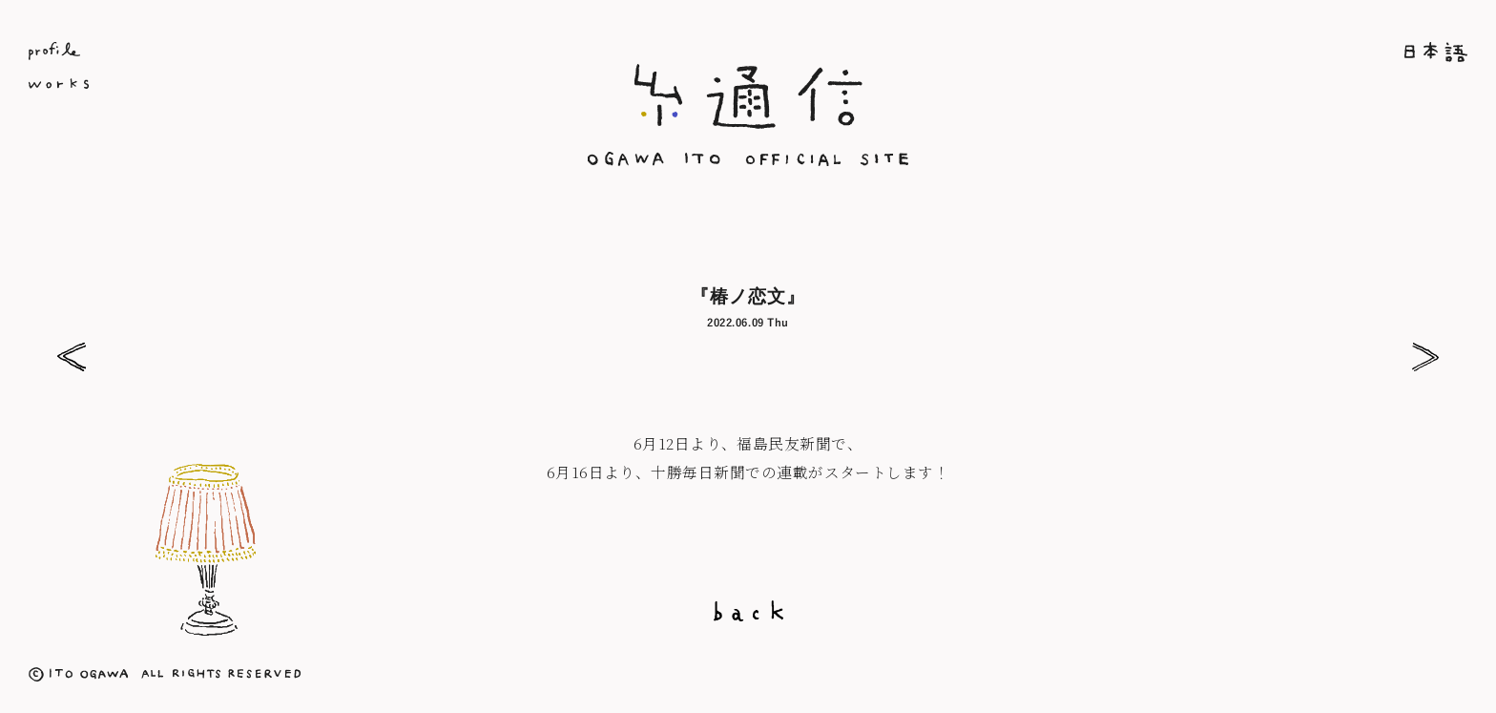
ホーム (1227, 52)
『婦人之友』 (71, 357)
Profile (269, 51)
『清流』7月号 (1424, 357)
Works (269, 87)
